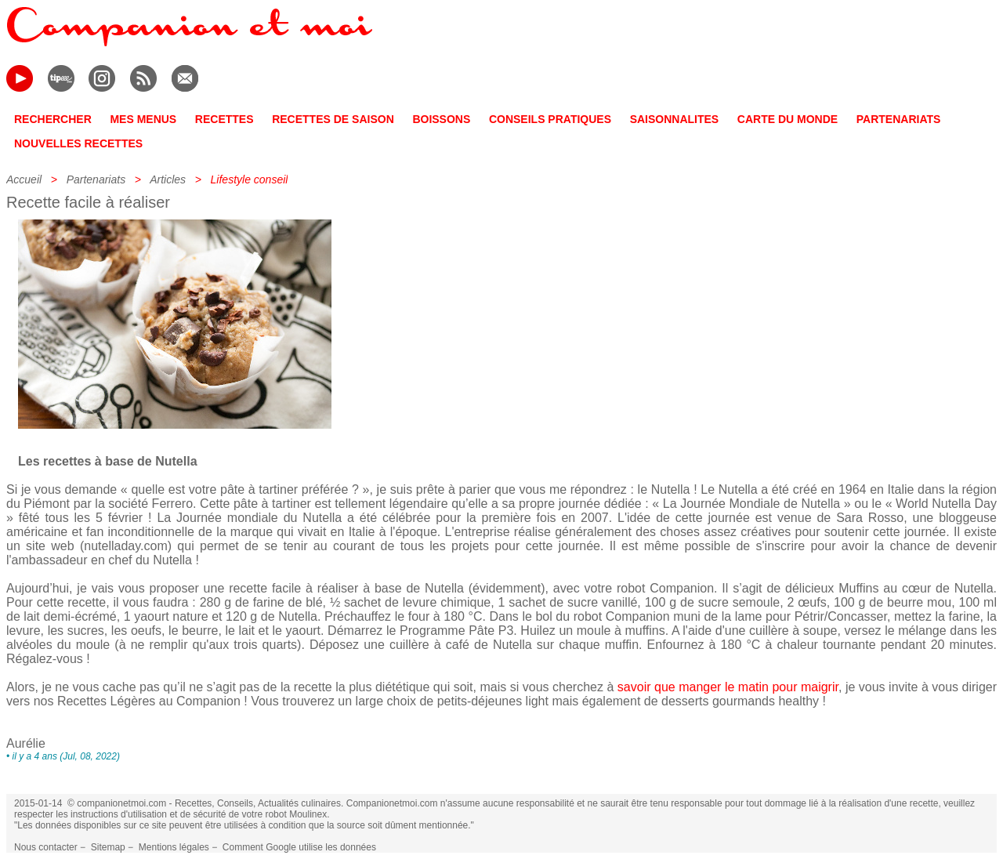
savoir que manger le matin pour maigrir (727, 687)
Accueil (24, 179)
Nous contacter (46, 847)
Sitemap (108, 847)
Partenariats (96, 179)
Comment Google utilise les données (299, 847)
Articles (168, 179)
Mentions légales (174, 847)
